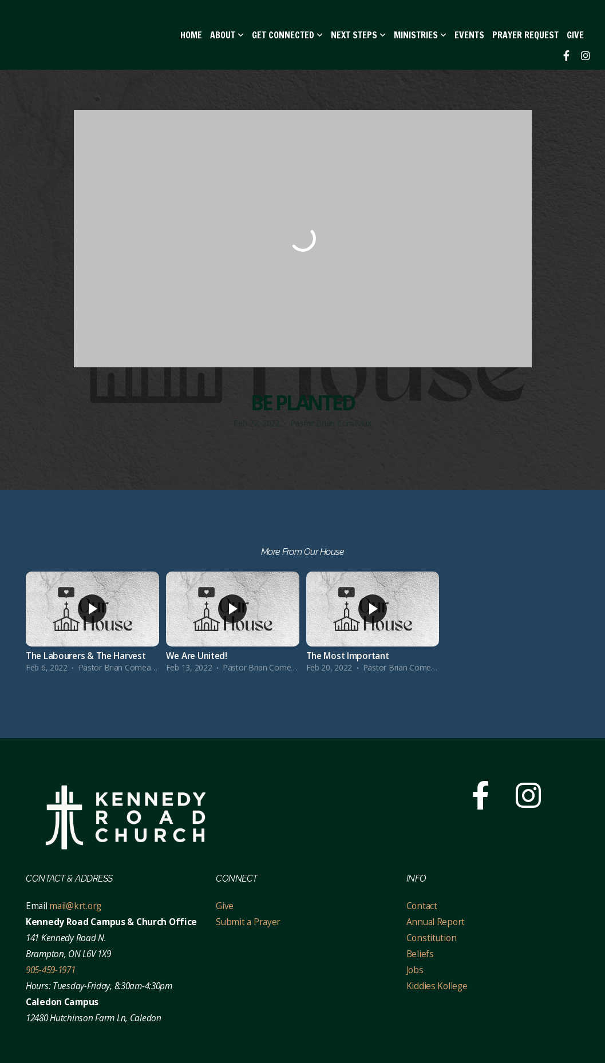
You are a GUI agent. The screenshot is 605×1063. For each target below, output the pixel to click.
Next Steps (358, 35)
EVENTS (469, 35)
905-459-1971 (51, 970)
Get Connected (287, 35)
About (227, 35)
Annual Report (435, 922)
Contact (423, 906)
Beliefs (420, 954)
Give (575, 35)
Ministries (420, 35)
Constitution (431, 938)
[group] (92, 625)
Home (191, 35)
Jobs (415, 970)
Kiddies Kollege (437, 986)
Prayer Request (525, 35)
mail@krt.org (75, 906)
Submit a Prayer (248, 922)
